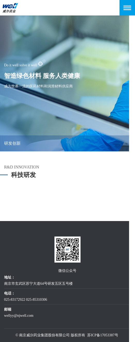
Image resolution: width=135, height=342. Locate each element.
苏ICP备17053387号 (102, 335)
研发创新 (12, 143)
